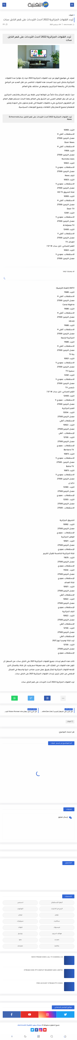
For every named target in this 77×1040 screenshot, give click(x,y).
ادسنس (20, 903)
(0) (5, 24)
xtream (20, 946)
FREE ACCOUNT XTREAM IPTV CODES (49, 983)
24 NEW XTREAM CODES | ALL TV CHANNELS (47, 957)
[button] (47, 698)
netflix (56, 946)
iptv (20, 940)
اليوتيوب (20, 909)
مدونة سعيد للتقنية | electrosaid (30, 1025)
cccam (57, 940)
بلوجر (57, 915)
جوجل (20, 915)
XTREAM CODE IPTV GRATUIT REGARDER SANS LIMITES (43, 970)
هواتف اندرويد (57, 934)
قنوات (71, 15)
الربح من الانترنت (57, 909)
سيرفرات (20, 921)
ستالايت (57, 921)
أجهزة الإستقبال (56, 903)
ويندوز (20, 934)
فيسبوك (57, 927)
